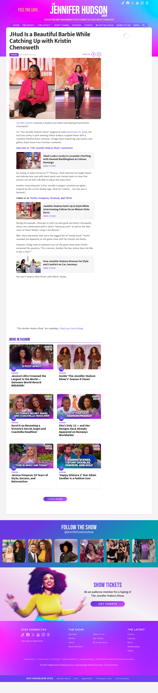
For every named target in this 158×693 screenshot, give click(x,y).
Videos (71, 642)
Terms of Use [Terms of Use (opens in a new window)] (43, 659)
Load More (55, 499)
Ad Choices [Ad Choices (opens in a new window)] (55, 659)
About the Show (75, 646)
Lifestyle (131, 638)
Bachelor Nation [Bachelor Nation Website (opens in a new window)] (64, 678)
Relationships (133, 646)
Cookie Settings (87, 659)
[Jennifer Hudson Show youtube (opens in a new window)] (137, 2)
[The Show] (28, 25)
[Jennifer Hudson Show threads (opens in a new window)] (48, 634)
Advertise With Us (70, 659)
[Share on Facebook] (93, 54)
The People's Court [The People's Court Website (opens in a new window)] (104, 678)
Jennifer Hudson (24, 123)
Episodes (72, 634)
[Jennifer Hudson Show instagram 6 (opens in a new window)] (144, 551)
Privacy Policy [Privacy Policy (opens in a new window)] (29, 659)
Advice (130, 650)
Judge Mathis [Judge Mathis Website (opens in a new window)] (86, 678)
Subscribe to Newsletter (32, 641)
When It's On (99, 634)
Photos (71, 638)
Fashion (14, 54)
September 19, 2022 (76, 132)
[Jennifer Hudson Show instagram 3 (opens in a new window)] (66, 551)
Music (130, 642)
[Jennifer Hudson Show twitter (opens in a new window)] (132, 2)
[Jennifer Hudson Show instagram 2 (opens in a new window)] (40, 551)
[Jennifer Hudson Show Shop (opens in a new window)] (136, 25)
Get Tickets (108, 603)
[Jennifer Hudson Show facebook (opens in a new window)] (127, 2)
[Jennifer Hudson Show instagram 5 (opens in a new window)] (118, 551)
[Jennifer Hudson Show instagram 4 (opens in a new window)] (92, 551)
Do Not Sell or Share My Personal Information (115, 659)
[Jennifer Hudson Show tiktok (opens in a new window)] (123, 2)
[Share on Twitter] (99, 54)
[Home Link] (79, 10)
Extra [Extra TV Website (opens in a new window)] (76, 678)
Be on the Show (100, 642)
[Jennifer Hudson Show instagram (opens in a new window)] (142, 2)
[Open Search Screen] (143, 25)
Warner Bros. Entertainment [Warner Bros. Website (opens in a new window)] (105, 665)
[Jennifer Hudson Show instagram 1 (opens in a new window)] (14, 551)
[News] (44, 25)
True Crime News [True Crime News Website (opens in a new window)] (122, 678)
